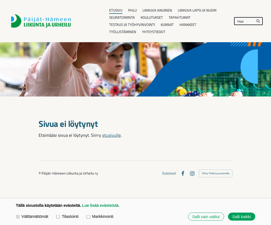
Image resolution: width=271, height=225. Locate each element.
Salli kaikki (241, 216)
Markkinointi (100, 216)
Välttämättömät (32, 216)
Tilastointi (67, 216)
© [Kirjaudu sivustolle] (40, 173)
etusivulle (111, 135)
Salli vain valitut (206, 216)
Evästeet (169, 173)
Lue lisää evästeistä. (100, 205)
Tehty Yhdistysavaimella (215, 173)
